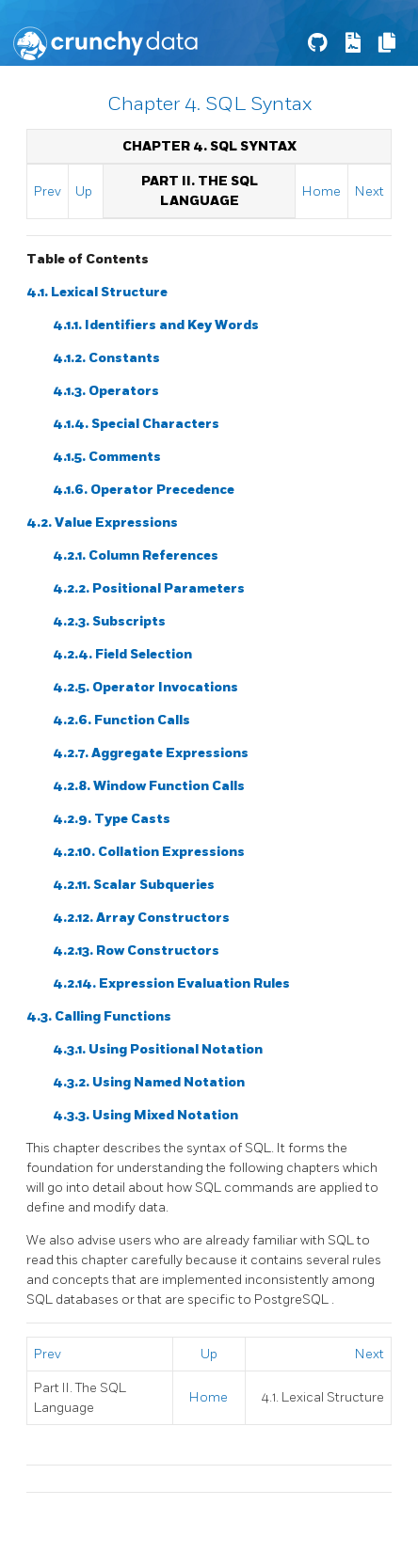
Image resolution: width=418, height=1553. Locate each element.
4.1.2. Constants (106, 358)
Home (321, 191)
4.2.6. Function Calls (121, 720)
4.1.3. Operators (106, 391)
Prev (47, 191)
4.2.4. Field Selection (122, 654)
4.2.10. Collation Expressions (149, 852)
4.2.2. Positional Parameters (149, 588)
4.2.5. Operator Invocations (145, 687)
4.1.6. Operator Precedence (143, 490)
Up (83, 191)
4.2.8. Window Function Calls (149, 786)
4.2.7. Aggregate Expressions (151, 753)
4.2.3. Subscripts (109, 621)
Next (369, 191)
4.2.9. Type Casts (111, 819)
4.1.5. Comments (107, 457)
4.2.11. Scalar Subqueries (134, 885)
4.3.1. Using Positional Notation (158, 1049)
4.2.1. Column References (135, 555)
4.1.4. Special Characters (136, 424)
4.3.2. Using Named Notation (149, 1082)
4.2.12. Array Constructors (141, 918)
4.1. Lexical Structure (97, 292)
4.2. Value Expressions (102, 523)
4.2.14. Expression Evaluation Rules (171, 983)
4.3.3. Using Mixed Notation (145, 1115)
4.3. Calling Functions (98, 1016)
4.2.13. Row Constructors (136, 951)
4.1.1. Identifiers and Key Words (156, 325)
